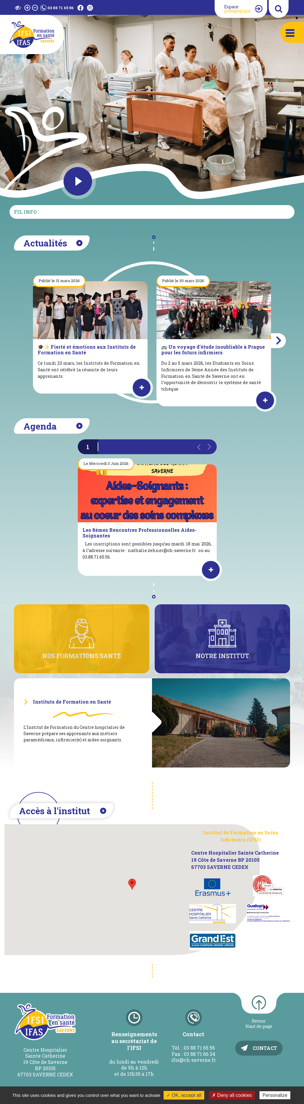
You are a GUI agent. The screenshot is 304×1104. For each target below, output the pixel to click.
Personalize (274, 1095)
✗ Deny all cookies (232, 1095)
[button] (278, 340)
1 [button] (87, 447)
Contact (265, 1048)
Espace (237, 9)
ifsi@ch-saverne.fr (193, 1060)
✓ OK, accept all (184, 1095)
